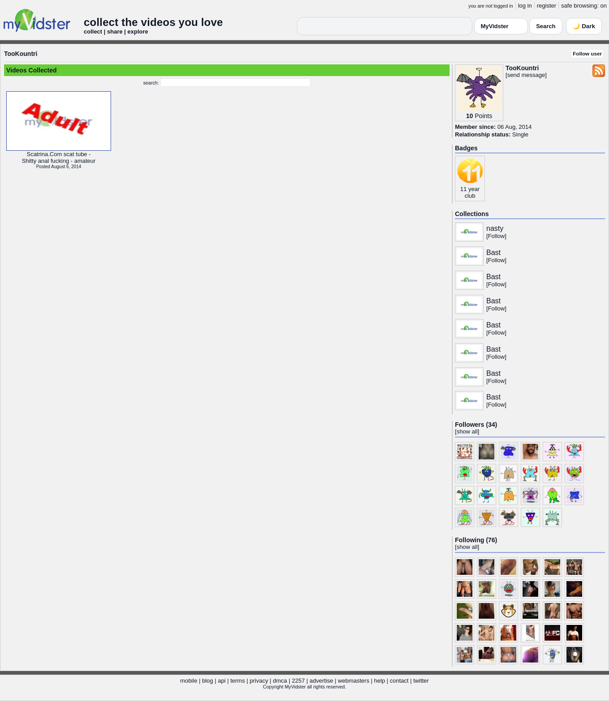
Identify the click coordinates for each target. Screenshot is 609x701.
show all (467, 431)
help (379, 680)
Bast (493, 252)
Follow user (587, 53)
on (603, 5)
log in (525, 5)
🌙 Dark (584, 26)
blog (207, 680)
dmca (280, 680)
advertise (321, 680)
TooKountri (20, 53)
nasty (494, 228)
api (221, 680)
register (546, 5)
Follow (496, 236)
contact (399, 680)
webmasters (353, 680)
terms (237, 680)
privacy (259, 680)
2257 (298, 680)
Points (483, 115)
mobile (188, 680)
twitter (421, 680)
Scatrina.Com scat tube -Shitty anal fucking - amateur (59, 157)
